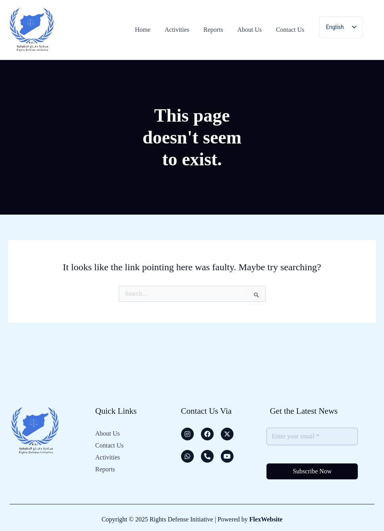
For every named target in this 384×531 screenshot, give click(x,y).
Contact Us (109, 444)
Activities (107, 455)
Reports (105, 466)
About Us (107, 433)
